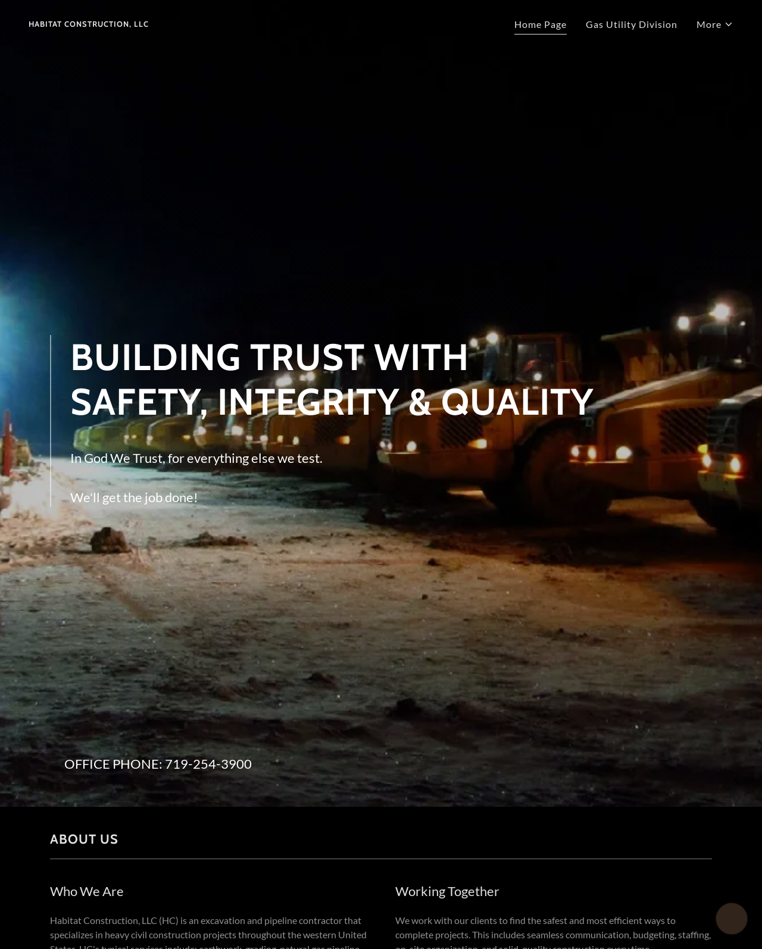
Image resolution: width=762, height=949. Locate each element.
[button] (715, 24)
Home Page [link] (540, 24)
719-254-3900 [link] (208, 764)
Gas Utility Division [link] (631, 24)
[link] (89, 23)
